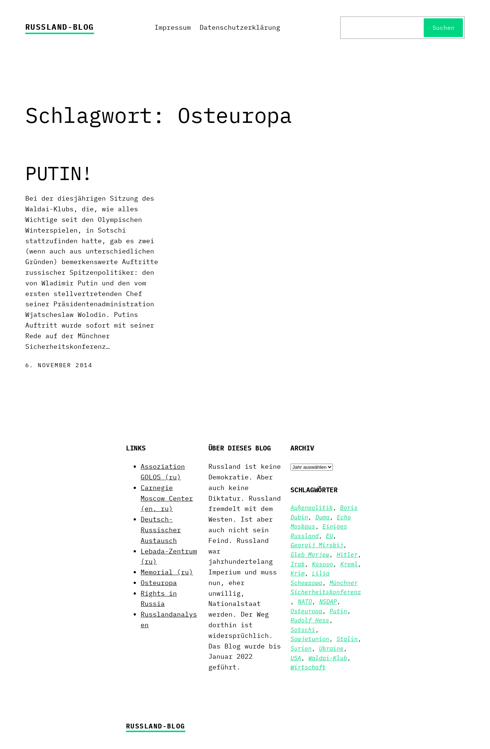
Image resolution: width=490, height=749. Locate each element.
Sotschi (302, 629)
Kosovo (322, 564)
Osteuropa (159, 582)
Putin (338, 611)
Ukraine (331, 648)
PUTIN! (59, 173)
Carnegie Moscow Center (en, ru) (167, 498)
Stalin (347, 639)
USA (295, 658)
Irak (297, 564)
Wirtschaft (308, 667)
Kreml (349, 564)
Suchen (443, 27)
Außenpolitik (311, 507)
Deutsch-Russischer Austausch (161, 530)
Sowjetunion (309, 639)
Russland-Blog (59, 27)
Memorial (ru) (167, 572)
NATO (305, 601)
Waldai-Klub (327, 658)
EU (329, 536)
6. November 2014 (58, 365)
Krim (297, 573)
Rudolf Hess (309, 620)
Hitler (347, 554)
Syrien (301, 648)
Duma (322, 517)
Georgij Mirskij (316, 545)
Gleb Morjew (309, 554)
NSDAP (328, 601)
